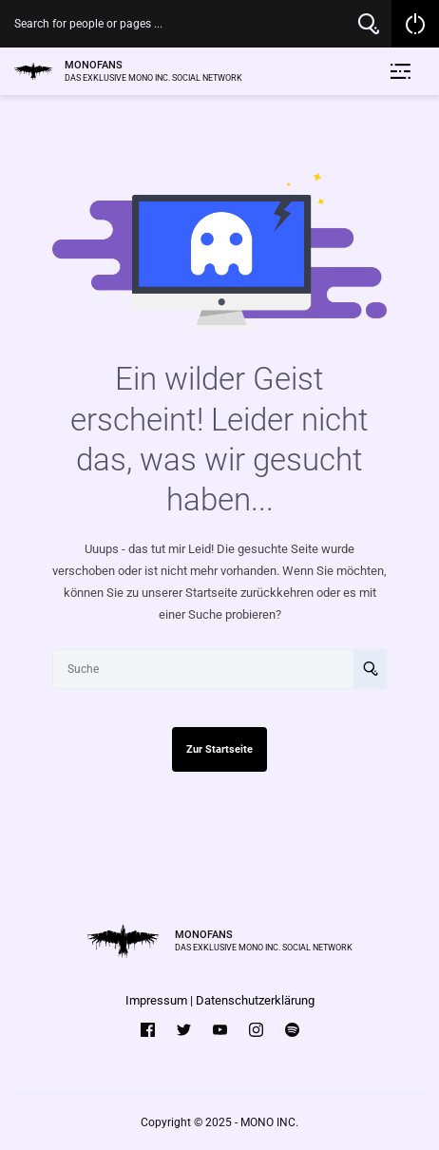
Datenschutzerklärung (255, 1000)
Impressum (156, 1000)
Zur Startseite (219, 749)
